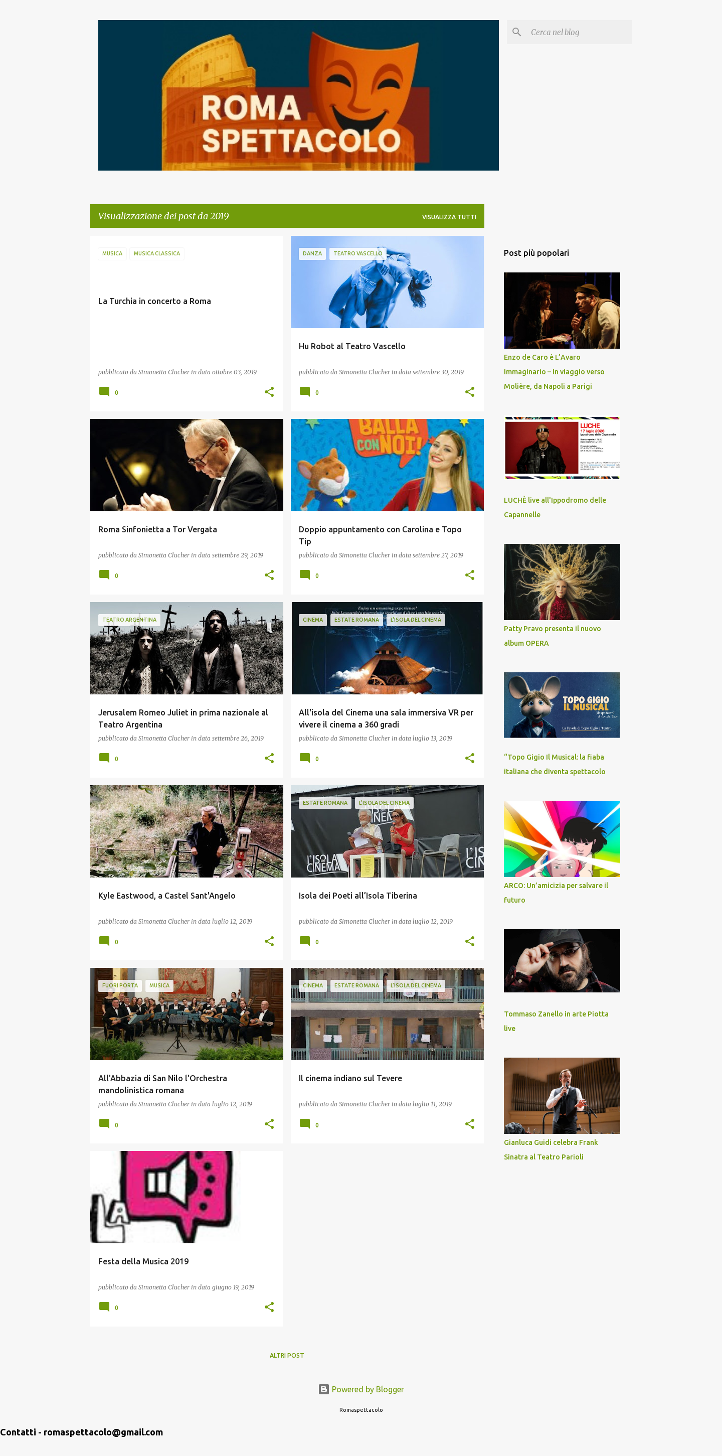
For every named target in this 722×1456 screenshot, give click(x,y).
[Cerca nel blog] (579, 32)
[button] (269, 392)
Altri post (287, 1355)
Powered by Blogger (361, 1389)
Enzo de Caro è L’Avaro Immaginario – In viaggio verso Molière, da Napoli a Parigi (554, 371)
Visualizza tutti (449, 217)
